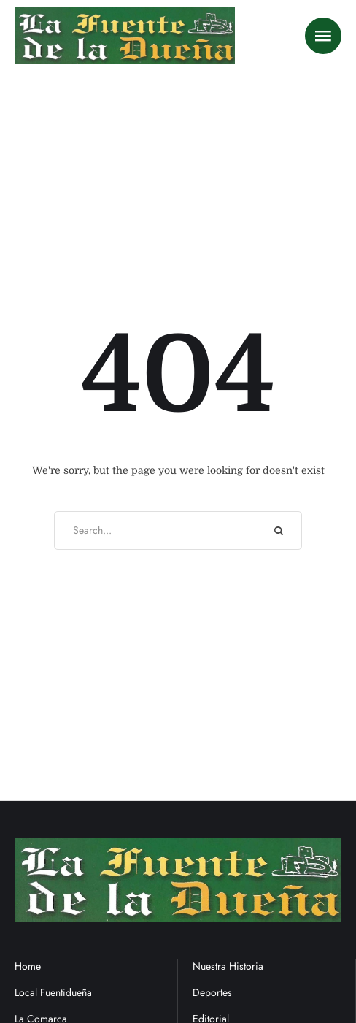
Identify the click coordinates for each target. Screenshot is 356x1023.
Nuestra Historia (228, 966)
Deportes (212, 992)
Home (28, 966)
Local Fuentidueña (53, 992)
